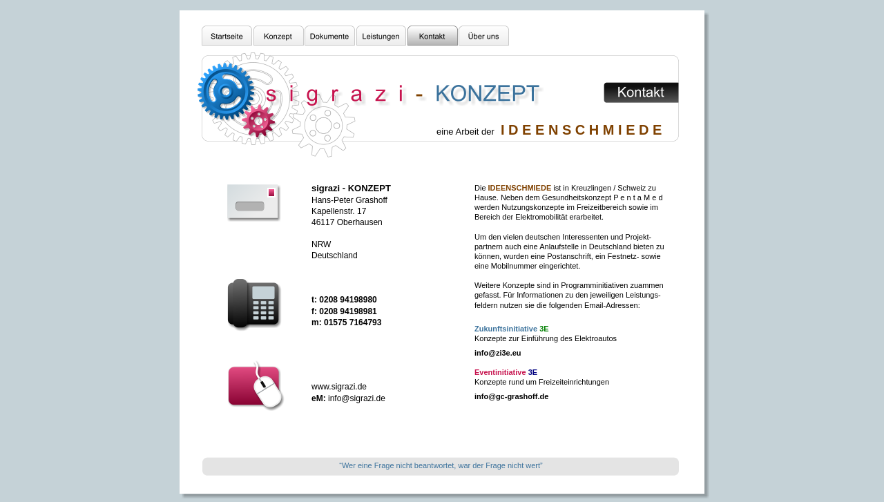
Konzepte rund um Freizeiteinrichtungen (541, 382)
